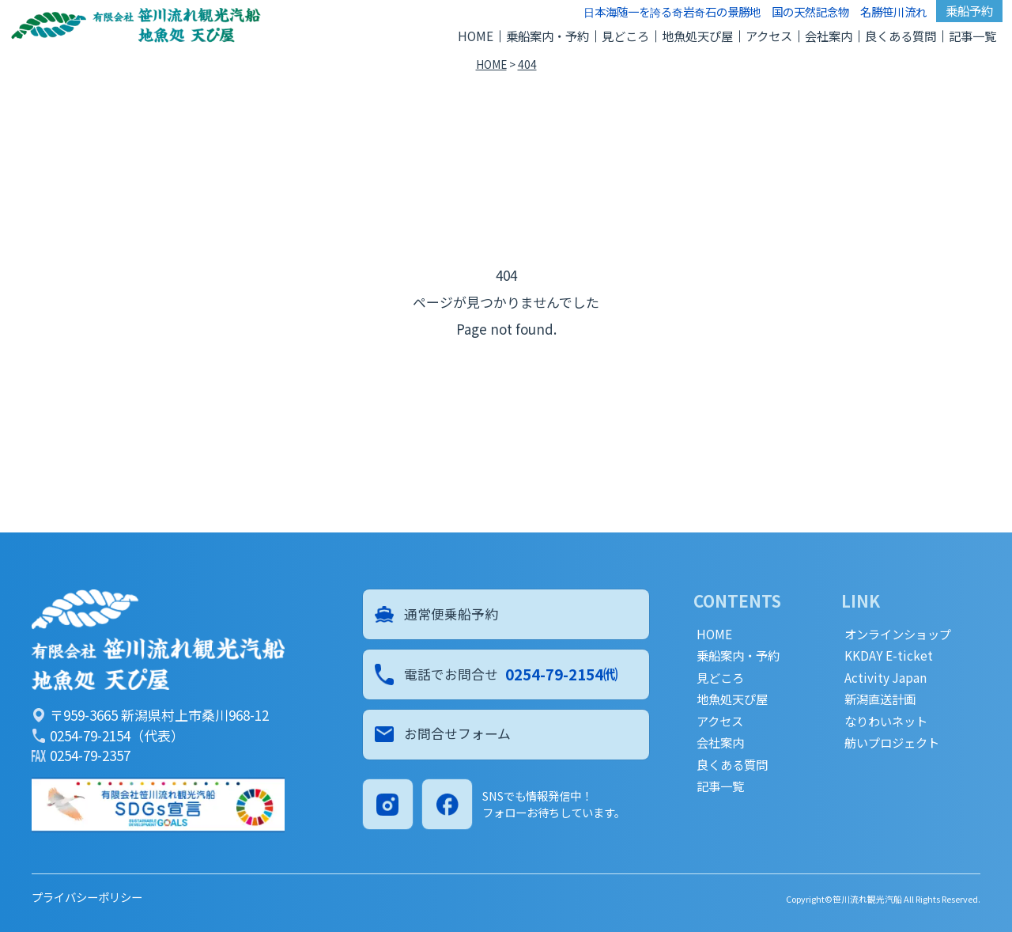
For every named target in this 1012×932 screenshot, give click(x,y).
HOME (475, 35)
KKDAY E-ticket (888, 655)
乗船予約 (969, 10)
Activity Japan (885, 677)
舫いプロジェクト (891, 742)
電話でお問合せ (497, 675)
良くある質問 (900, 35)
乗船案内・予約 (547, 35)
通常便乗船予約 (437, 614)
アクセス (769, 35)
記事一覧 (972, 35)
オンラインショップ (897, 634)
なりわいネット (885, 721)
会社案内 (828, 35)
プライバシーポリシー (87, 896)
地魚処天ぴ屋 (697, 35)
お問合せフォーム (444, 736)
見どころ (625, 35)
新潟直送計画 (880, 699)
